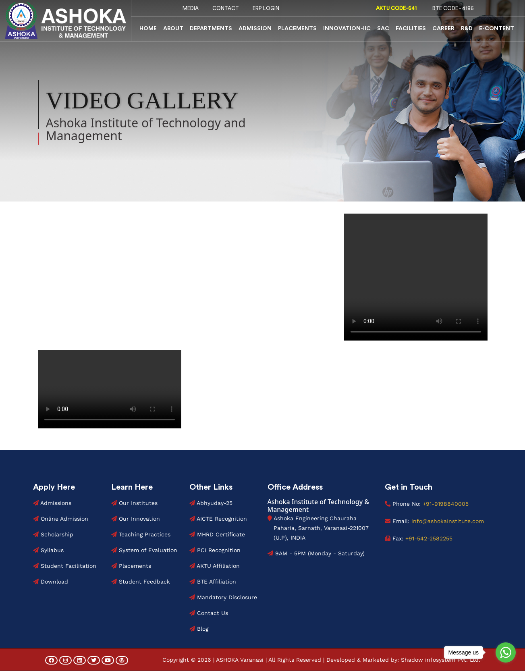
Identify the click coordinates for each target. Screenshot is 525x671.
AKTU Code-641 (394, 8)
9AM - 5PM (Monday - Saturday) (316, 553)
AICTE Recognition (218, 518)
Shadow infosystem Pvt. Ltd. (440, 659)
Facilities (411, 28)
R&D (467, 28)
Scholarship (53, 534)
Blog (198, 628)
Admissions (52, 503)
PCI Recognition (215, 550)
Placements (297, 28)
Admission (255, 28)
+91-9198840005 (446, 504)
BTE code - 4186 (451, 8)
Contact (225, 8)
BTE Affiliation (212, 581)
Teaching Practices (140, 534)
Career (443, 28)
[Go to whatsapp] (506, 652)
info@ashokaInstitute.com (446, 521)
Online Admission (60, 518)
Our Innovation (135, 518)
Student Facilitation (64, 566)
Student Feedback (140, 581)
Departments (211, 28)
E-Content (496, 28)
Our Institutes (134, 503)
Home (148, 28)
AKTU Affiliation (214, 566)
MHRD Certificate (217, 534)
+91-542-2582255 (428, 538)
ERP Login (266, 8)
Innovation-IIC (347, 28)
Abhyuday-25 (210, 503)
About (173, 28)
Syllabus (48, 550)
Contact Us (208, 613)
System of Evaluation (144, 550)
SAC (383, 28)
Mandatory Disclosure (223, 597)
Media (191, 8)
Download (50, 581)
